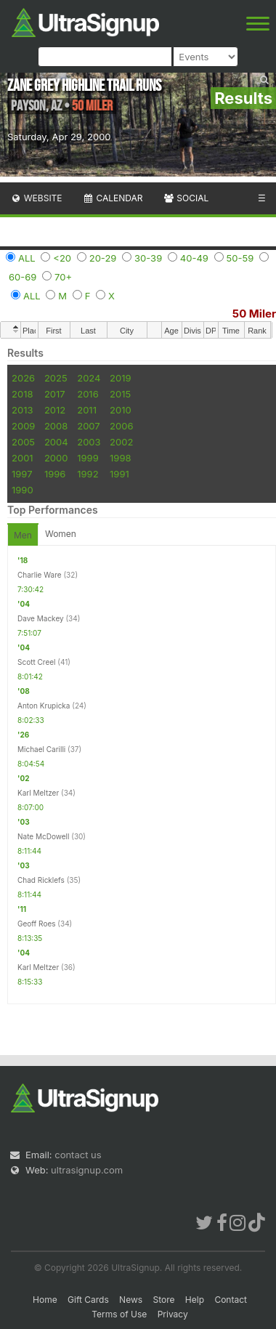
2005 (23, 442)
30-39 (148, 258)
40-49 (194, 258)
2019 (120, 378)
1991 (119, 474)
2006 (121, 426)
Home (45, 1299)
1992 (87, 474)
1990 (22, 490)
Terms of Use (119, 1314)
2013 (22, 410)
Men (23, 535)
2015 (120, 394)
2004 (56, 442)
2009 (23, 426)
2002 (121, 442)
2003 (88, 442)
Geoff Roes (36, 923)
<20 (62, 258)
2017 (54, 394)
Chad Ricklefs (41, 880)
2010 (120, 410)
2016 (87, 394)
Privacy (173, 1314)
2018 (22, 394)
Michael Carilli (41, 749)
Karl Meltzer (38, 792)
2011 (87, 410)
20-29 (103, 258)
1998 (120, 458)
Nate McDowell (43, 836)
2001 (22, 458)
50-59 (240, 258)
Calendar (113, 198)
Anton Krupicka (43, 705)
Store (163, 1299)
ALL (27, 258)
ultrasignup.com (87, 1170)
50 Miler (254, 313)
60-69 (22, 277)
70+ (63, 277)
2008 (56, 426)
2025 (56, 378)
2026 (23, 378)
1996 (54, 474)
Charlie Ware (39, 574)
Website (36, 198)
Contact (230, 1299)
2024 (88, 378)
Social (185, 198)
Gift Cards (88, 1299)
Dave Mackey (40, 618)
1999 (87, 458)
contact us (77, 1154)
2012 (54, 410)
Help (194, 1299)
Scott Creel (36, 662)
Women (60, 533)
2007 (88, 426)
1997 (22, 474)
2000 (56, 458)
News (130, 1299)
